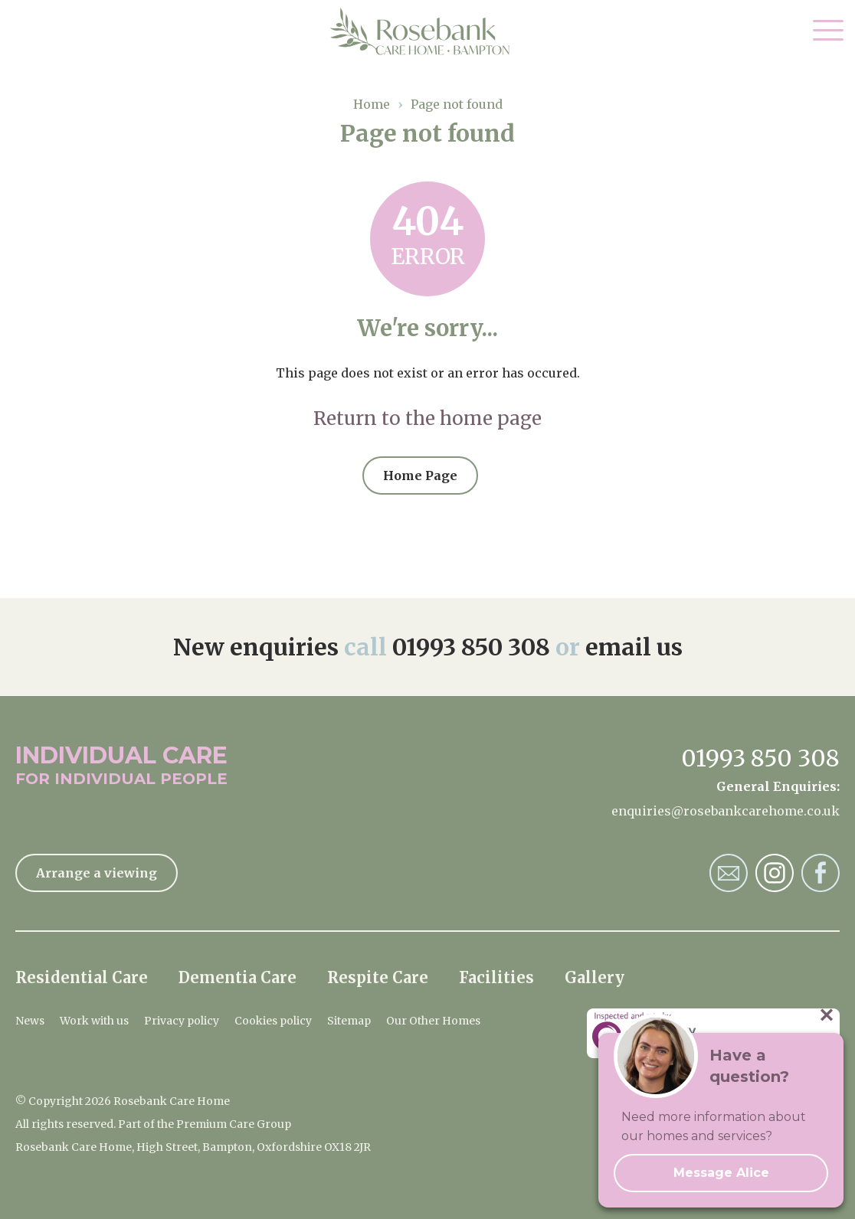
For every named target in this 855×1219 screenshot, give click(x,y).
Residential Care (81, 977)
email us (634, 647)
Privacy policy (181, 1021)
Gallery (594, 977)
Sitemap (349, 1021)
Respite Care (377, 977)
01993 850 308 (471, 647)
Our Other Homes (433, 1021)
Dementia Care (237, 977)
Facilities (496, 977)
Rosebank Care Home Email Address (728, 873)
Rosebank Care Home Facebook (820, 873)
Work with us (94, 1021)
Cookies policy (273, 1021)
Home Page (420, 475)
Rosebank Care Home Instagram (774, 873)
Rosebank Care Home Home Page (428, 31)
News (29, 1021)
